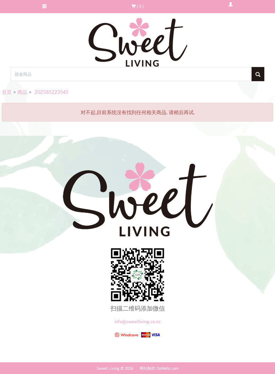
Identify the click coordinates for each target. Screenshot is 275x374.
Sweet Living (108, 368)
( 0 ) (137, 6)
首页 (7, 92)
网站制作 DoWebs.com (159, 368)
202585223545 (51, 92)
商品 (22, 92)
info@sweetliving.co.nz (137, 321)
